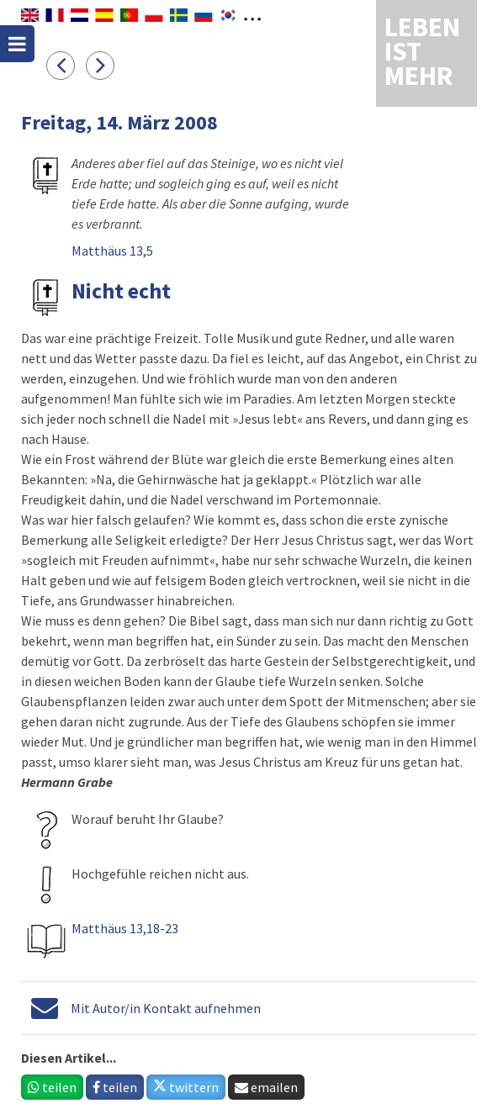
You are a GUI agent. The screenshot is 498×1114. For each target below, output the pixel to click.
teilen (52, 1087)
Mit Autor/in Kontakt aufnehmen (166, 1008)
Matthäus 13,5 (112, 250)
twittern (186, 1087)
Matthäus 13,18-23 (125, 928)
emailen (266, 1087)
